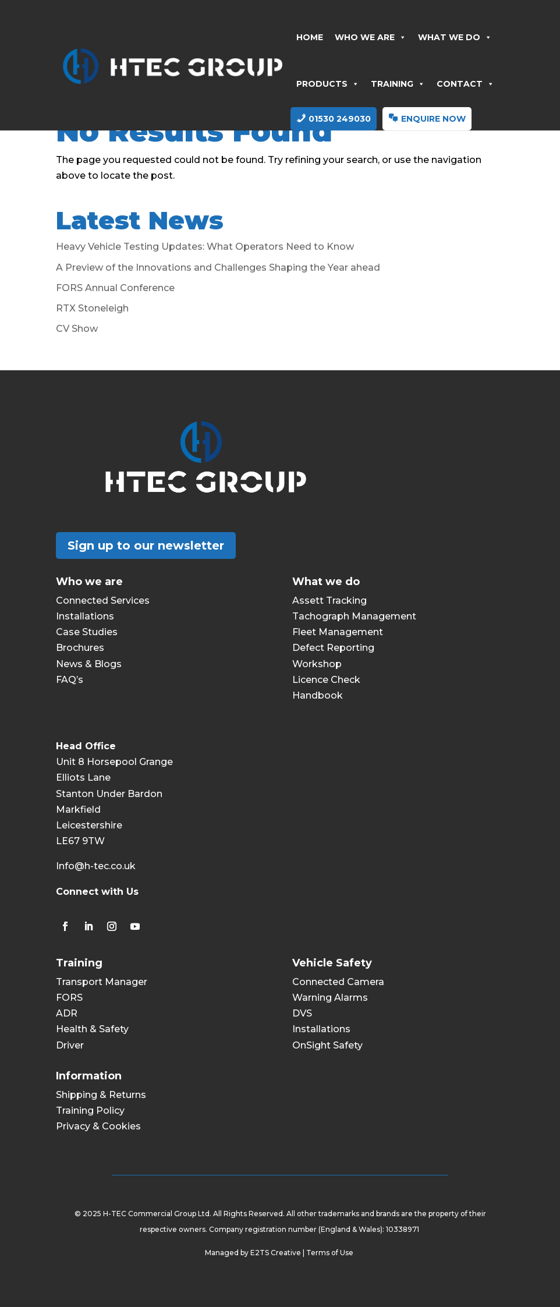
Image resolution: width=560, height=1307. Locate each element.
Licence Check (326, 679)
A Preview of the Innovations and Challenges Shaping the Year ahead (218, 267)
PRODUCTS (327, 84)
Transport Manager (101, 981)
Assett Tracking (329, 600)
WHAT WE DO (455, 37)
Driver (70, 1045)
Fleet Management (337, 631)
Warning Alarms (330, 997)
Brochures (80, 647)
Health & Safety (92, 1029)
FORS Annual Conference (115, 287)
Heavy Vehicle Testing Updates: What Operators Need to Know (205, 246)
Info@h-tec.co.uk (96, 866)
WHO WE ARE (370, 37)
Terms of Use (330, 1252)
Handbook (317, 695)
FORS (69, 997)
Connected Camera (338, 981)
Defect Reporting (333, 647)
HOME (309, 37)
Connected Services (103, 600)
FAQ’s (69, 679)
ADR (66, 1013)
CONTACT (465, 84)
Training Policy (90, 1110)
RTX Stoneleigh (92, 308)
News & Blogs (89, 664)
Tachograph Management (354, 616)
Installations (85, 616)
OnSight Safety (327, 1045)
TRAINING (398, 84)
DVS (302, 1013)
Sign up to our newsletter (146, 545)
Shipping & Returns (101, 1094)
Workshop (317, 664)
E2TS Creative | (278, 1252)
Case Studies (87, 631)
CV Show (77, 328)
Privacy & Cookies (98, 1126)
